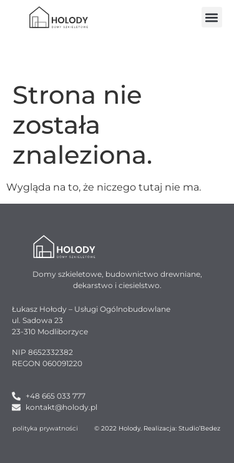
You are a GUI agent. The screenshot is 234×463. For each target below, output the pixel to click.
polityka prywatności (45, 428)
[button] (212, 17)
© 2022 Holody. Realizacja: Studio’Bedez (157, 428)
